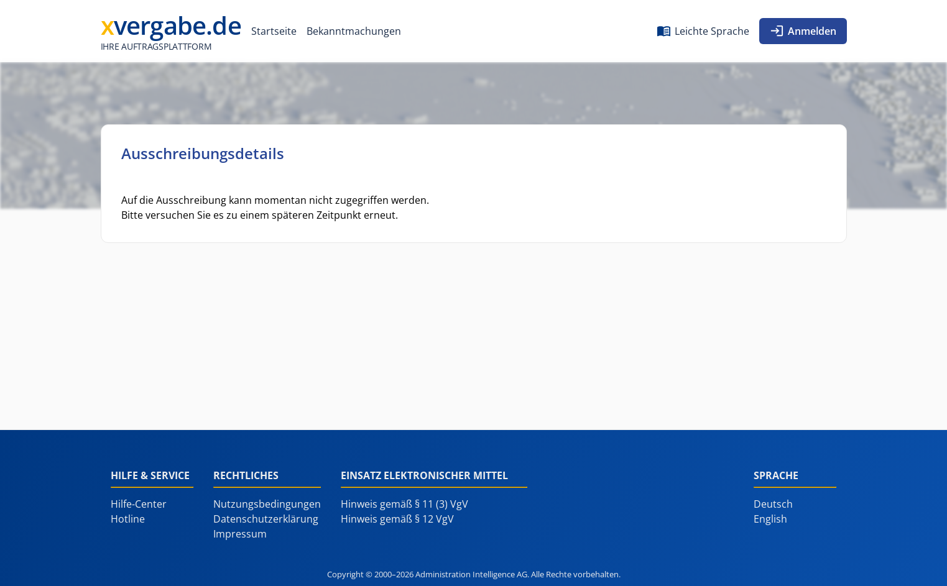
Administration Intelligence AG (471, 574)
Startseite (274, 31)
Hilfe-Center (139, 504)
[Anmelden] (803, 31)
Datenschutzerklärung (265, 519)
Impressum (240, 534)
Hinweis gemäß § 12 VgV (397, 519)
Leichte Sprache (712, 31)
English (770, 519)
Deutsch (773, 504)
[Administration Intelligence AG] (171, 31)
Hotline (128, 519)
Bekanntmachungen (354, 31)
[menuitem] (274, 31)
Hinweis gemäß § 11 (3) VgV (404, 504)
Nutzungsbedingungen (267, 504)
